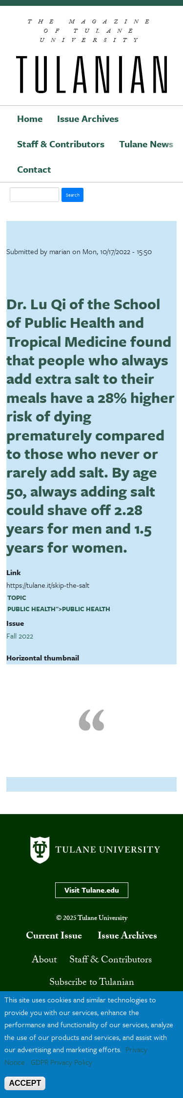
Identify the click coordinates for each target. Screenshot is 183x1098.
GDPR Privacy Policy (61, 1062)
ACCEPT (25, 1083)
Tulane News (146, 143)
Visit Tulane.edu (91, 889)
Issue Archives (88, 118)
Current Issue (54, 937)
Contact (34, 169)
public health (31, 609)
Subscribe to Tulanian (91, 983)
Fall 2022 (19, 635)
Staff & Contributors (60, 143)
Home (29, 118)
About (44, 961)
